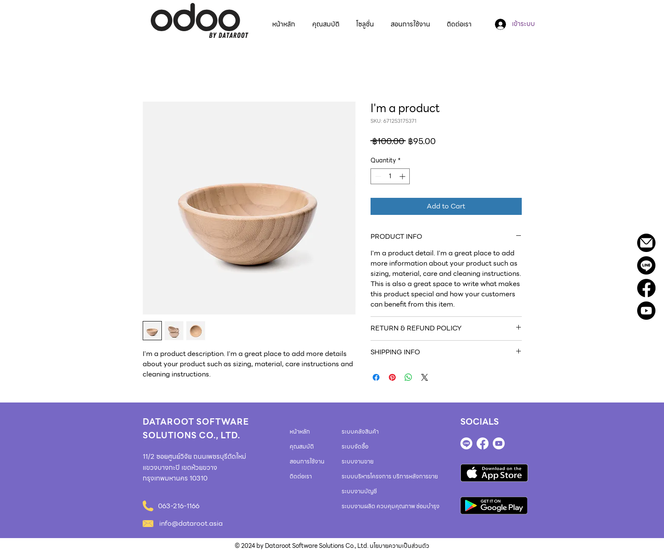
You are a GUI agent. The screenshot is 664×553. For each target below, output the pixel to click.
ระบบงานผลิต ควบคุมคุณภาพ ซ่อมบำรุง (391, 506)
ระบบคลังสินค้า (360, 431)
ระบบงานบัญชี (359, 491)
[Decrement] (377, 176)
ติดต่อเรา (301, 476)
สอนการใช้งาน (307, 461)
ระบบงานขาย (358, 461)
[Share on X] (425, 377)
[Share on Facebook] (376, 377)
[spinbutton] (390, 176)
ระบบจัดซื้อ (355, 446)
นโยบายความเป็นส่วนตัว (399, 545)
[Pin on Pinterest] (392, 377)
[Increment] (403, 176)
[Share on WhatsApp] (408, 377)
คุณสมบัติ (302, 446)
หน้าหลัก (300, 431)
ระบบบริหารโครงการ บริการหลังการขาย (390, 476)
